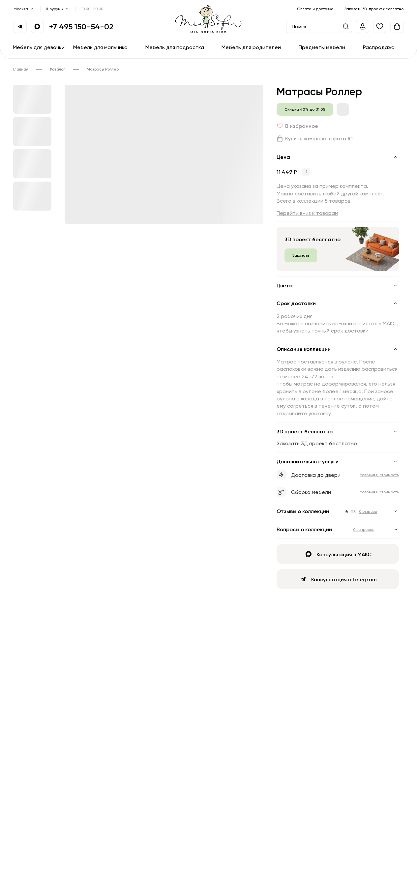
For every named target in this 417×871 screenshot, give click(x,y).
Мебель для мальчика (100, 47)
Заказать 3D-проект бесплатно (373, 9)
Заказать (300, 255)
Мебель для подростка (174, 47)
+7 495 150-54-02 (81, 26)
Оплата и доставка (315, 9)
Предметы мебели (322, 47)
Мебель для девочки (39, 47)
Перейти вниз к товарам (307, 213)
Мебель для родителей (251, 47)
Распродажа (379, 47)
